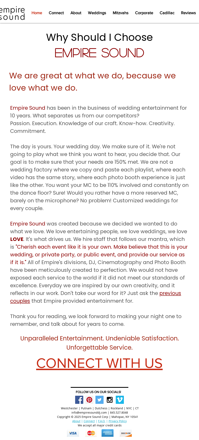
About (76, 421)
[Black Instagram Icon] (110, 400)
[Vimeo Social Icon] (120, 400)
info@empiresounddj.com (89, 412)
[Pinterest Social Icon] (89, 400)
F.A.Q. (101, 421)
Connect (89, 421)
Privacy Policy (118, 421)
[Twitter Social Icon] (99, 400)
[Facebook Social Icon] (79, 400)
